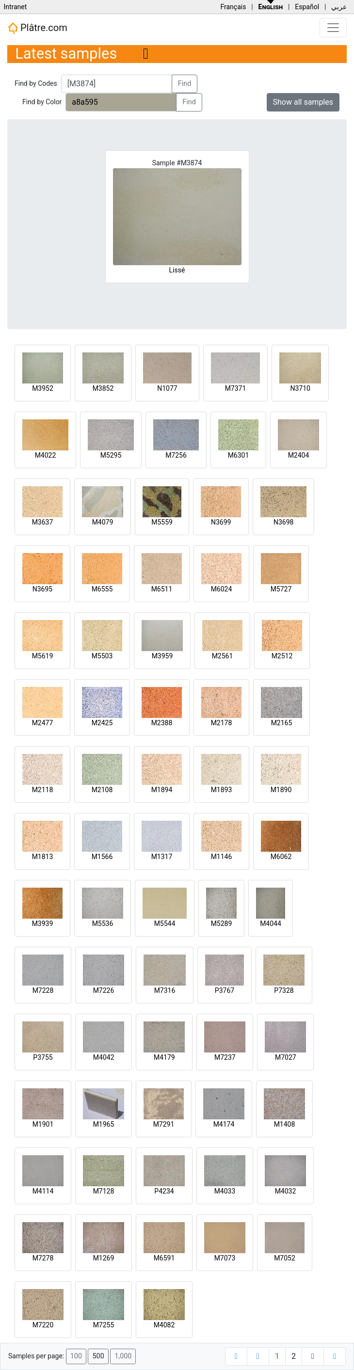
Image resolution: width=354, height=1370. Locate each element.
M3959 (162, 656)
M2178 (221, 723)
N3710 (300, 388)
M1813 (42, 856)
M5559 (162, 522)
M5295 (111, 455)
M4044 (270, 923)
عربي (339, 7)
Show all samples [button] (303, 102)
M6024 (221, 589)
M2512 (282, 656)
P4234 (164, 1191)
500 (98, 1356)
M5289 (221, 923)
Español (307, 7)
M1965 (103, 1124)
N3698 (283, 522)
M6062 (281, 856)
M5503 (102, 656)
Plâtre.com (37, 28)
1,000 (122, 1356)
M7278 (43, 1258)
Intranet (15, 7)
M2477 (42, 723)
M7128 (103, 1191)
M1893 (221, 790)
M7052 (284, 1258)
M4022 (45, 455)
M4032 (285, 1191)
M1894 (162, 790)
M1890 (281, 790)
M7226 (103, 990)
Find (185, 84)
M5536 (102, 923)
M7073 (225, 1258)
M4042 (103, 1057)
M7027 (285, 1057)
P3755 (42, 1057)
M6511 (162, 589)
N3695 (42, 589)
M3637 (42, 522)
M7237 (225, 1057)
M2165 (281, 723)
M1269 (103, 1258)
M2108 (102, 790)
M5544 (165, 923)
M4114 (43, 1191)
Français (233, 7)
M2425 (102, 723)
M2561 (222, 656)
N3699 (221, 522)
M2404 (298, 455)
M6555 (102, 589)
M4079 (102, 522)
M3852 (103, 388)
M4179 (164, 1057)
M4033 (225, 1191)
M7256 (176, 455)
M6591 (164, 1258)
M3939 (42, 923)
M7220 (43, 1325)
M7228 (43, 990)
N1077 (167, 388)
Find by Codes (36, 83)
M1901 (43, 1124)
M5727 (281, 589)
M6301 (238, 455)
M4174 (224, 1124)
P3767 (224, 990)
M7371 (235, 388)
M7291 (164, 1124)
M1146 (221, 856)
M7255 (103, 1325)
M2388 (162, 723)
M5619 (42, 656)
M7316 (165, 990)
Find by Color (42, 102)
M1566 (102, 856)
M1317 (162, 856)
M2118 (42, 790)
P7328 (283, 990)
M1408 (284, 1124)
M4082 (164, 1325)
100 (76, 1356)
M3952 (42, 388)
